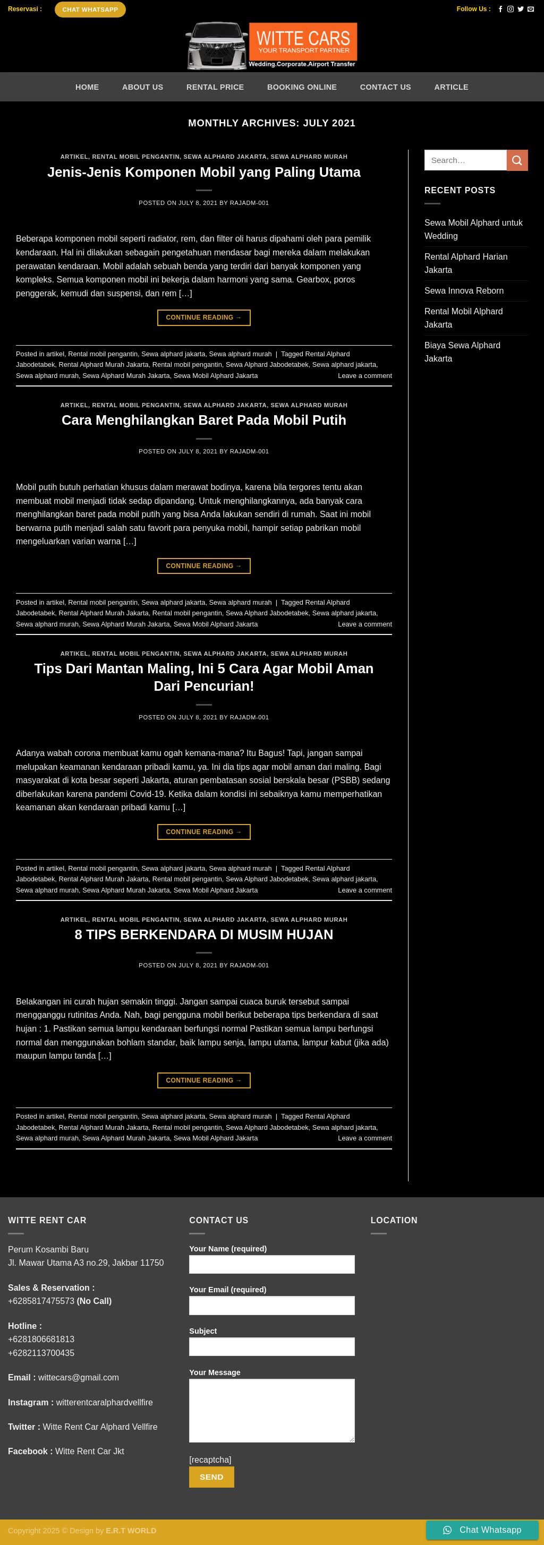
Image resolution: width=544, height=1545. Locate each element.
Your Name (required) (271, 1262)
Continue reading (204, 318)
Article (452, 87)
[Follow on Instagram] (510, 9)
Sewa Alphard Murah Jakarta (125, 376)
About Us (142, 87)
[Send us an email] (531, 9)
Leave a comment (365, 376)
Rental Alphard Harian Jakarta (466, 263)
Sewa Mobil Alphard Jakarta (216, 376)
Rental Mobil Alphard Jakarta (463, 318)
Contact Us (385, 87)
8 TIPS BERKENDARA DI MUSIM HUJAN (204, 934)
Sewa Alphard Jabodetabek (267, 364)
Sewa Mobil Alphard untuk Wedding (473, 229)
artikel (74, 156)
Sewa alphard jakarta (225, 156)
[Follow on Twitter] (520, 9)
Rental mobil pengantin (136, 156)
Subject (271, 1345)
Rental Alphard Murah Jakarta (103, 364)
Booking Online (302, 87)
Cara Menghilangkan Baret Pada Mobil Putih (204, 420)
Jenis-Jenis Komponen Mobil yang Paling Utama (204, 172)
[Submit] (517, 160)
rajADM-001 (249, 203)
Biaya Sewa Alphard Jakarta (462, 352)
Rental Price (215, 87)
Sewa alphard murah (309, 156)
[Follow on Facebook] (500, 9)
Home (87, 87)
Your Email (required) (271, 1303)
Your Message (271, 1409)
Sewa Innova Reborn (464, 290)
